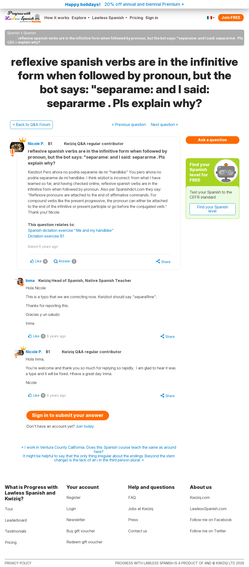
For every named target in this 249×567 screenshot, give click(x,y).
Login (71, 508)
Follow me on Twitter (208, 531)
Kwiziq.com (200, 497)
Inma (31, 280)
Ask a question (212, 139)
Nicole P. (37, 143)
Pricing (136, 17)
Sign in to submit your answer (68, 416)
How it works (56, 17)
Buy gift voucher (80, 531)
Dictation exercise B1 (47, 236)
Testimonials (15, 531)
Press (133, 519)
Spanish (13, 33)
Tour (9, 509)
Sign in (151, 17)
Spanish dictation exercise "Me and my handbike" (72, 230)
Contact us (137, 531)
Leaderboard (16, 520)
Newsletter (75, 519)
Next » (164, 124)
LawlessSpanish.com (208, 508)
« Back (31, 124)
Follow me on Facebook (211, 519)
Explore (81, 17)
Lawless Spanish (109, 17)
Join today (85, 426)
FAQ (132, 497)
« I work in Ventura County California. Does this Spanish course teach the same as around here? (98, 450)
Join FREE (230, 17)
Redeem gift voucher (84, 542)
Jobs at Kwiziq (140, 508)
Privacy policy (18, 563)
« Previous (129, 124)
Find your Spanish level (212, 209)
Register (73, 497)
